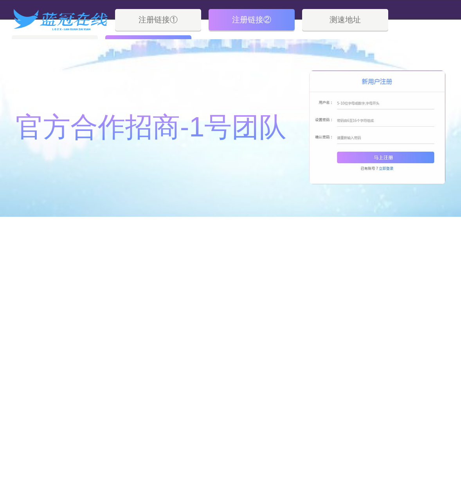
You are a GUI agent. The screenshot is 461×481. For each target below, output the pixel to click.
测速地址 (345, 19)
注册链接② (251, 19)
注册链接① (158, 19)
